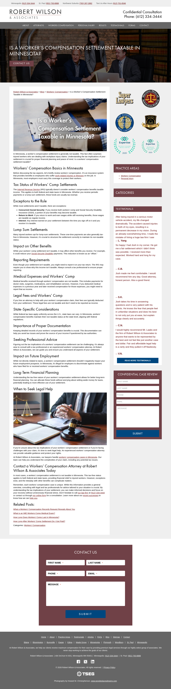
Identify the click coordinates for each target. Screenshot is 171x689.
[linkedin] (93, 662)
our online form (39, 495)
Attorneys (38, 25)
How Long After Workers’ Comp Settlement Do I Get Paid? (39, 521)
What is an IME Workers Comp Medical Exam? (34, 513)
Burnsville (51, 642)
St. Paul (130, 642)
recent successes (90, 495)
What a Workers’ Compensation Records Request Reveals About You (44, 509)
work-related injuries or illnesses (69, 175)
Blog (107, 637)
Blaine (26, 642)
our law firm (83, 493)
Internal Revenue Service (28, 189)
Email (92, 574)
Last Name (95, 563)
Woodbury (119, 642)
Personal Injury (86, 25)
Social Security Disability (42, 253)
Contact (144, 25)
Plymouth (107, 642)
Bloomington (38, 642)
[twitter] (86, 662)
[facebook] (78, 662)
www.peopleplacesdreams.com (104, 681)
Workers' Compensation (34, 525)
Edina (69, 642)
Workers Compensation (61, 25)
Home (43, 637)
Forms (131, 25)
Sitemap (116, 637)
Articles (91, 637)
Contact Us (21, 63)
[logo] (35, 14)
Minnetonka (95, 642)
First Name (55, 563)
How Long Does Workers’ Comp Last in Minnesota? (36, 517)
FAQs (99, 637)
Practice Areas (64, 637)
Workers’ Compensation (131, 176)
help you (33, 498)
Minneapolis (142, 642)
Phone (53, 574)
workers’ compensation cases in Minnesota (78, 457)
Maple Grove (81, 642)
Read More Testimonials (138, 360)
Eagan (61, 642)
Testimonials (117, 25)
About (25, 25)
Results (102, 25)
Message (54, 584)
